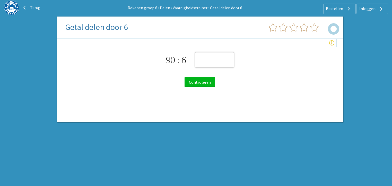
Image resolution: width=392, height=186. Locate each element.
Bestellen (338, 9)
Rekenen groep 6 (142, 7)
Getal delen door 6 (226, 7)
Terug (31, 8)
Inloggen (371, 9)
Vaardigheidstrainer (190, 7)
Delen (165, 7)
